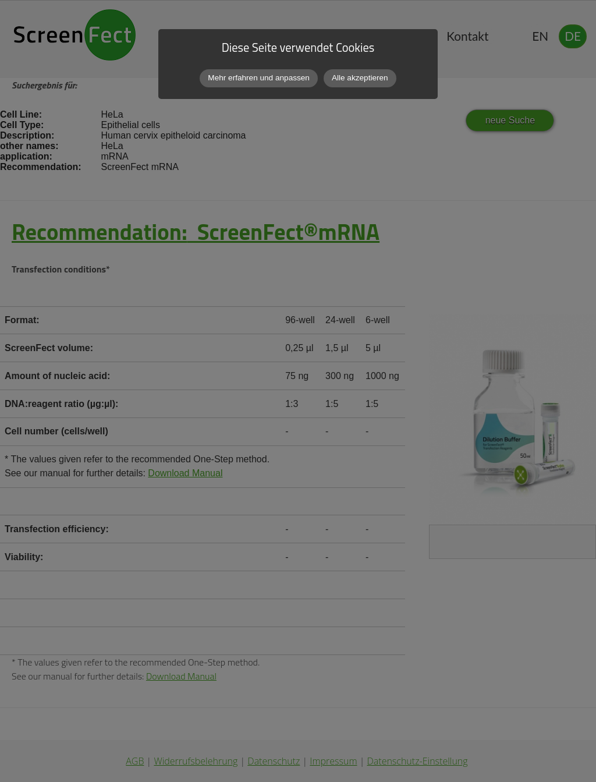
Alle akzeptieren (360, 77)
